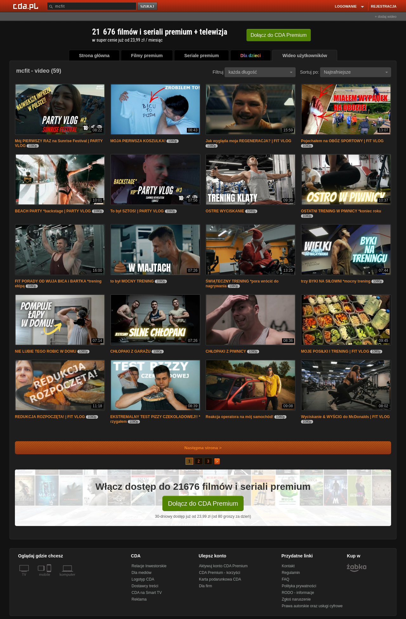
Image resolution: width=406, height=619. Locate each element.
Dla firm (205, 586)
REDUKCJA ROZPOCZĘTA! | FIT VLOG (50, 417)
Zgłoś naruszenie (296, 599)
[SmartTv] (49, 578)
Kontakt (288, 566)
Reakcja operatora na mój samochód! (239, 417)
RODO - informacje (298, 592)
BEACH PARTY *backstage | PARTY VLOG (53, 211)
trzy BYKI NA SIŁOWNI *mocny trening (335, 281)
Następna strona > (198, 447)
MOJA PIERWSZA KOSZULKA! (138, 141)
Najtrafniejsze (356, 72)
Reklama (139, 599)
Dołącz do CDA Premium (203, 503)
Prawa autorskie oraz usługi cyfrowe (312, 606)
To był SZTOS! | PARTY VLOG (137, 211)
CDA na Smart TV (147, 592)
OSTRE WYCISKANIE (225, 211)
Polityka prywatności (299, 586)
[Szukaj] (91, 6)
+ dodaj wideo (385, 16)
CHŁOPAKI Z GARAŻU (130, 351)
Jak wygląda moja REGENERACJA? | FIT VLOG (248, 141)
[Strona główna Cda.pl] (27, 6)
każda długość (260, 72)
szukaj (147, 6)
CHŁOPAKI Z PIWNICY (226, 351)
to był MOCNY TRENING (132, 281)
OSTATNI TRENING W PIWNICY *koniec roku (341, 211)
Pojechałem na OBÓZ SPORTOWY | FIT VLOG (342, 141)
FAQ (285, 579)
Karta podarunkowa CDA (220, 579)
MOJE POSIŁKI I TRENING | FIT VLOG (335, 351)
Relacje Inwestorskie (149, 566)
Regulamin (291, 572)
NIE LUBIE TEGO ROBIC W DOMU (45, 351)
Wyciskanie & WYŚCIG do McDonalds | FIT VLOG (345, 417)
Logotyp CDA (143, 579)
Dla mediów (142, 572)
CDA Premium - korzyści (219, 572)
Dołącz (279, 35)
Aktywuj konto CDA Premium (223, 566)
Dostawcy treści (145, 586)
